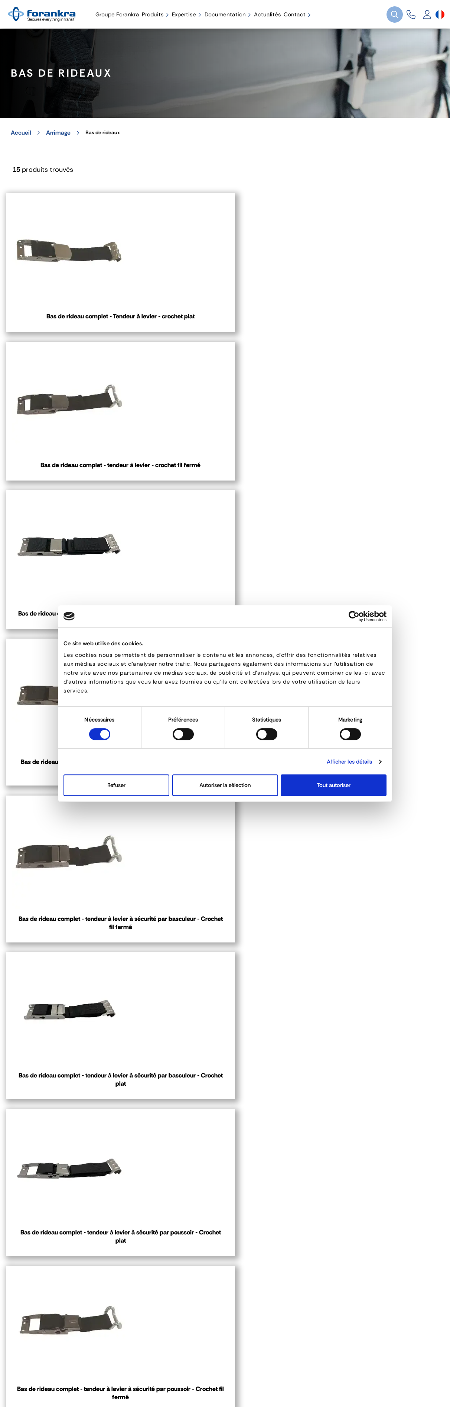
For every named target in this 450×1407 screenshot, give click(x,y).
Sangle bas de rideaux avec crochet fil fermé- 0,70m (374, 826)
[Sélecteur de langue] (440, 14)
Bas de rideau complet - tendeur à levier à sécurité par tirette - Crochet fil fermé (76, 494)
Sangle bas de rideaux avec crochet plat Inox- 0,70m (225, 826)
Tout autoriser (333, 785)
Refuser (116, 785)
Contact (27, 1204)
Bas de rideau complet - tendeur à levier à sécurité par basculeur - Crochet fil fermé (225, 494)
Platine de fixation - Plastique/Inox (76, 821)
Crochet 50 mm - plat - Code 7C (76, 981)
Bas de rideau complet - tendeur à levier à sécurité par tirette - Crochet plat (374, 325)
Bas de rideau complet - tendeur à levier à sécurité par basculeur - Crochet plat (374, 494)
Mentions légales (32, 1370)
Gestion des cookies (104, 1370)
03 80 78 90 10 (262, 1132)
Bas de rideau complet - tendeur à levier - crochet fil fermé (225, 321)
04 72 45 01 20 (45, 1132)
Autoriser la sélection (225, 785)
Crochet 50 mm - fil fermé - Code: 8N (225, 981)
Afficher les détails (349, 761)
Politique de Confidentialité (191, 1370)
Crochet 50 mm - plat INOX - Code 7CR (374, 986)
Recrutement (268, 1370)
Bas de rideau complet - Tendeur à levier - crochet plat (76, 321)
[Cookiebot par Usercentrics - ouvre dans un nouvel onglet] (354, 616)
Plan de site (323, 1370)
